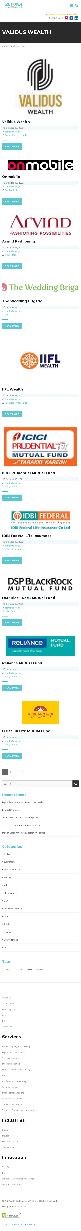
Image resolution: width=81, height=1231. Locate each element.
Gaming (8, 190)
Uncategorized (11, 939)
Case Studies (8, 1003)
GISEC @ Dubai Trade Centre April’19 (20, 817)
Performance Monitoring (14, 1081)
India (25, 135)
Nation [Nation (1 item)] (19, 969)
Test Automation (10, 1058)
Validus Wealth (16, 122)
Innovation (14, 1157)
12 (21, 772)
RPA (4, 1075)
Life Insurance (17, 549)
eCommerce (9, 861)
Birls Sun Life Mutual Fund (26, 731)
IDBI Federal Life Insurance (27, 536)
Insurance (7, 1135)
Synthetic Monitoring (12, 1184)
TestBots (7, 1167)
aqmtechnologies (13, 131)
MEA (6, 900)
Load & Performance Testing (16, 1069)
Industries (13, 1120)
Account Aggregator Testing (16, 1046)
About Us (6, 997)
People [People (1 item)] (40, 969)
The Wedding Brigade (22, 301)
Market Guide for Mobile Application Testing (23, 832)
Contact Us (7, 1026)
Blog (4, 1020)
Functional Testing (11, 1063)
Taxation (8, 931)
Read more (12, 146)
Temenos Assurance (12, 1104)
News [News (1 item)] (29, 969)
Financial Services (13, 135)
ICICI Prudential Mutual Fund (28, 473)
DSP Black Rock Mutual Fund (28, 598)
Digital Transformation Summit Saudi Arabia (23, 802)
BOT (5, 1172)
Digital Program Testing (14, 1052)
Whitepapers (8, 1009)
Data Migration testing (13, 1092)
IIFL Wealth (12, 389)
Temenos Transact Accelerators (18, 1110)
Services (11, 1036)
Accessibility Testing (12, 1098)
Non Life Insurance (13, 908)
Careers (6, 1015)
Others (14, 486)
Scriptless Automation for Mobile (18, 1178)
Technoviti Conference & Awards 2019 (21, 825)
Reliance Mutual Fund (22, 663)
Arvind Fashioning (18, 241)
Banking (7, 853)
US (5, 947)
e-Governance (9, 1147)
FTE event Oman (10, 809)
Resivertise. (21, 1206)
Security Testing (10, 1086)
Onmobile (11, 177)
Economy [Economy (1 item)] (8, 969)
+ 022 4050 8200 (57, 14)
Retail (13, 254)
